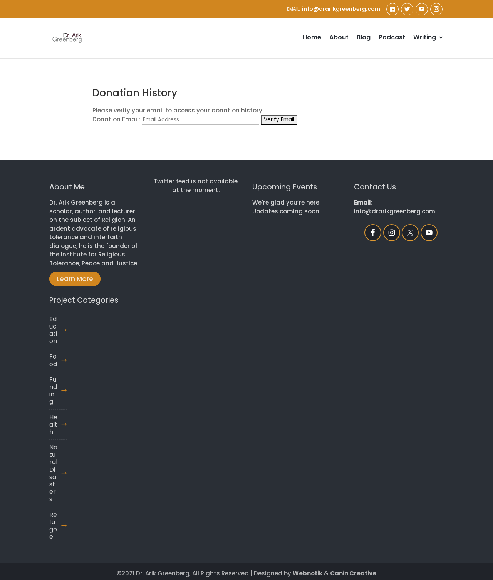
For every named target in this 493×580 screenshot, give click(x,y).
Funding (53, 390)
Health (53, 424)
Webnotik (307, 573)
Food (53, 360)
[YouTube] (422, 9)
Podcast (392, 38)
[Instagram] (436, 9)
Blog (364, 38)
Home (312, 38)
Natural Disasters (53, 473)
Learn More (75, 278)
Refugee (53, 525)
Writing (424, 38)
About (339, 38)
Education (53, 330)
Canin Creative (353, 573)
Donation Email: (116, 119)
